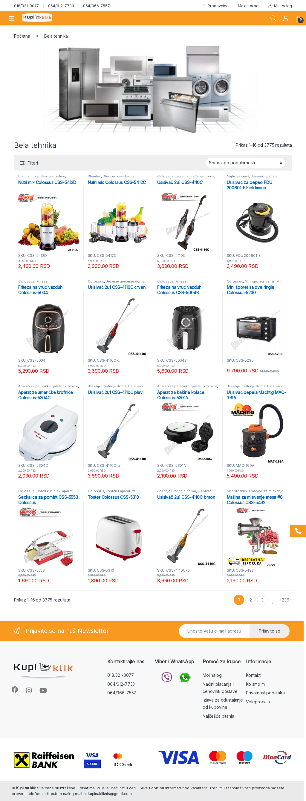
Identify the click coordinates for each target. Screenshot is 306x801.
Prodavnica (215, 5)
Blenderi (25, 176)
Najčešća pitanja (218, 716)
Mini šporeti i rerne (260, 281)
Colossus (165, 176)
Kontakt (253, 675)
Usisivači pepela (264, 176)
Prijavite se (269, 630)
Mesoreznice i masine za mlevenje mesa (255, 493)
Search (273, 18)
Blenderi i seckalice (49, 176)
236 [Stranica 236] (285, 599)
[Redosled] (245, 163)
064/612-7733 (61, 5)
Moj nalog (279, 5)
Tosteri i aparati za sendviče (112, 493)
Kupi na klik (26, 788)
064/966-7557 (96, 5)
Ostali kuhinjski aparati (55, 491)
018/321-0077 (26, 5)
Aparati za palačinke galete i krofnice (48, 386)
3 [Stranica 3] (262, 599)
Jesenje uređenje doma (194, 176)
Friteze (42, 281)
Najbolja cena (238, 176)
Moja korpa (248, 5)
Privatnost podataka (265, 692)
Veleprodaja (258, 701)
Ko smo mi (255, 684)
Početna (22, 36)
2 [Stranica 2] (251, 599)
